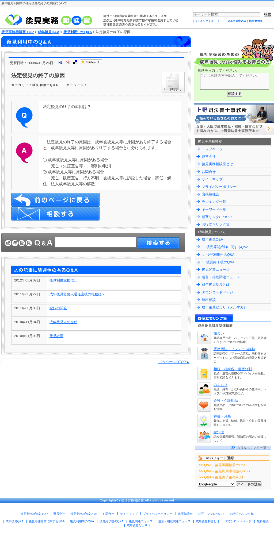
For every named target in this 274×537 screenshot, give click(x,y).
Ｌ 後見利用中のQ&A (218, 255)
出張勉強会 (255, 21)
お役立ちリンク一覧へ (253, 447)
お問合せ (209, 172)
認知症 (219, 432)
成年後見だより (137, 525)
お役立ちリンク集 (216, 224)
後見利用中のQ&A (77, 32)
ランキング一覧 (214, 202)
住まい (219, 333)
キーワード (217, 21)
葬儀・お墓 (222, 416)
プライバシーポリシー (219, 187)
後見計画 (56, 336)
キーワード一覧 (214, 209)
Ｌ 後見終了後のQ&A (218, 262)
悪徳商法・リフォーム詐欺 (234, 349)
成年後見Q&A (48, 32)
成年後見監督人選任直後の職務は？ (77, 294)
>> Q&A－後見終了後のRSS (221, 477)
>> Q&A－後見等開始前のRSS (222, 465)
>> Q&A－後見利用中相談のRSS (224, 471)
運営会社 (209, 156)
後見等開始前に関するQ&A (46, 521)
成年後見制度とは (216, 285)
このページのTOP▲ (173, 362)
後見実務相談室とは (217, 164)
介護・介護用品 (226, 401)
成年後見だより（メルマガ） (224, 307)
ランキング (201, 21)
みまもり (220, 385)
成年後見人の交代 (63, 322)
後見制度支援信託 (63, 280)
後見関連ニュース (216, 270)
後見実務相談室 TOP (17, 32)
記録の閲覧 (58, 308)
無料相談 (209, 300)
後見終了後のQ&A (111, 521)
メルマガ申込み (236, 21)
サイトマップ (212, 179)
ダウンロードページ (217, 292)
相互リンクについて (217, 217)
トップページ (212, 149)
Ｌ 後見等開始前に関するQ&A (225, 247)
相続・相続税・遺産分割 (233, 369)
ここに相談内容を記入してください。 (234, 81)
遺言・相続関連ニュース (221, 277)
